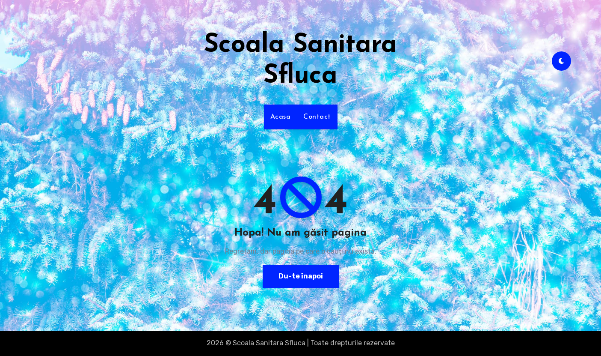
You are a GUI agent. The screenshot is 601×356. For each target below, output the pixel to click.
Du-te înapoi (300, 276)
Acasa (280, 117)
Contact (317, 117)
